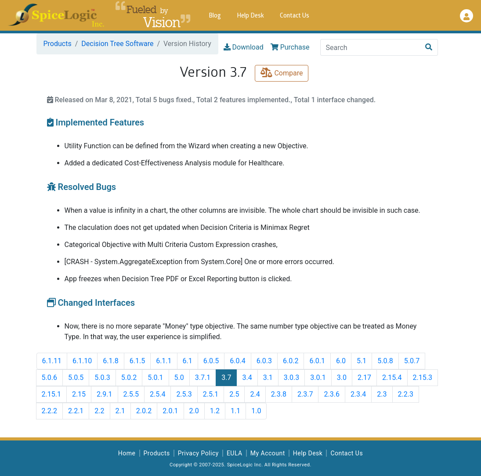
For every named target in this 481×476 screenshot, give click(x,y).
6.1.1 (163, 361)
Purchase (290, 47)
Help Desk (250, 16)
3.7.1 (202, 377)
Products (57, 43)
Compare (281, 73)
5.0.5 (75, 377)
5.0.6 (49, 377)
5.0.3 (102, 377)
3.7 (226, 377)
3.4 (247, 377)
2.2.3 (405, 394)
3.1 (268, 377)
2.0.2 (144, 411)
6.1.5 (137, 361)
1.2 (215, 411)
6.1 (187, 361)
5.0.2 (129, 377)
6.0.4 (237, 361)
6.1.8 (110, 361)
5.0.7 (412, 361)
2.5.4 (157, 394)
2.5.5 (131, 394)
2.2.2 (49, 411)
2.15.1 (51, 394)
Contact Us (294, 16)
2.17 (364, 377)
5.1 (361, 361)
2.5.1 (210, 394)
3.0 (342, 377)
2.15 (79, 394)
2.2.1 (75, 411)
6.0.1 (317, 361)
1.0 (256, 411)
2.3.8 (278, 394)
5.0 (179, 377)
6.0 (341, 361)
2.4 (255, 394)
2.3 (382, 394)
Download (244, 47)
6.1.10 (82, 361)
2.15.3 (422, 377)
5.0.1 (155, 377)
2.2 (99, 411)
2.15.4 (391, 377)
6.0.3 (264, 361)
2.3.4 (358, 394)
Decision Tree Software (117, 43)
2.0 (194, 411)
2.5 (234, 394)
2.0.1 (170, 411)
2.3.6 (331, 394)
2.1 (120, 411)
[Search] (370, 47)
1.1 (235, 411)
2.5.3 (184, 394)
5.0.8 (385, 361)
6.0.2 (290, 361)
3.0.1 (317, 377)
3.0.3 (291, 377)
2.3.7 (305, 394)
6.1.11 (51, 361)
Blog (215, 16)
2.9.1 (104, 394)
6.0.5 (211, 361)
